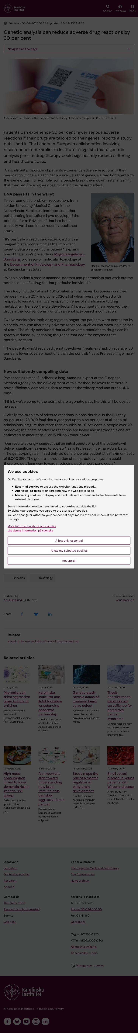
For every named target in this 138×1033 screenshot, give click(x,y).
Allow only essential (69, 541)
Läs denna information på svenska (30, 530)
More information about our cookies (32, 526)
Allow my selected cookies (69, 551)
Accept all (69, 561)
